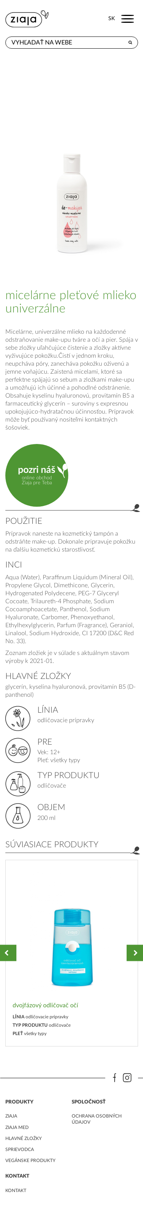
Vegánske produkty (30, 1160)
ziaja (11, 1116)
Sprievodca (19, 1149)
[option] (71, 953)
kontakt (15, 1190)
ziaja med (17, 1127)
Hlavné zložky (23, 1138)
